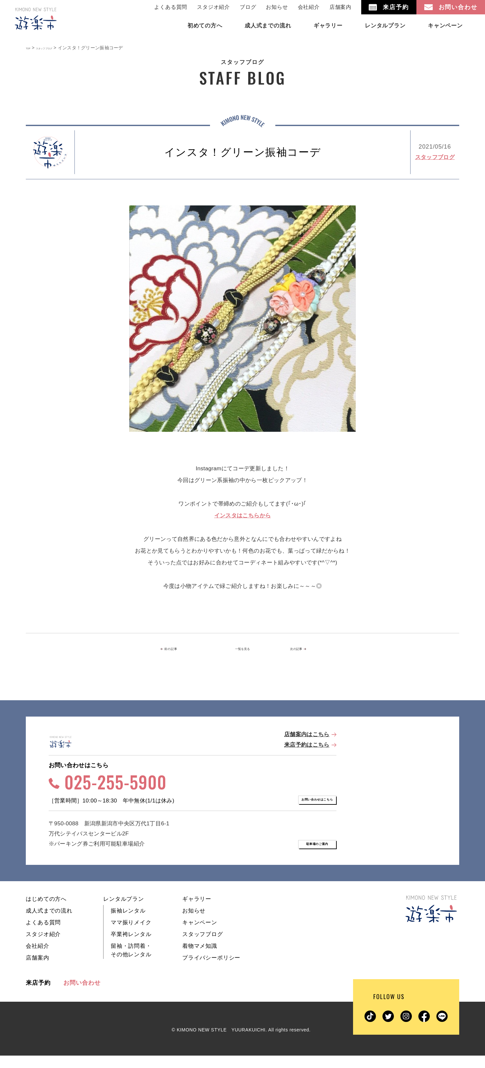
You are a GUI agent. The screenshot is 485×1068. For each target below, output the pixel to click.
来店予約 (38, 995)
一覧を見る (243, 649)
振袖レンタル (128, 923)
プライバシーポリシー (211, 970)
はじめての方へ (46, 911)
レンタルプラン (123, 911)
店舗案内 (340, 7)
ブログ (248, 7)
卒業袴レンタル (131, 947)
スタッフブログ (435, 157)
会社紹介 (309, 7)
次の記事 (302, 649)
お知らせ (277, 7)
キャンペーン (199, 935)
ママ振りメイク (131, 935)
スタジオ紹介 (213, 7)
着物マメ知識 (199, 958)
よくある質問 (170, 7)
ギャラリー (196, 911)
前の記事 (181, 649)
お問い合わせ (81, 995)
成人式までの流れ (49, 923)
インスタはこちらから (242, 515)
